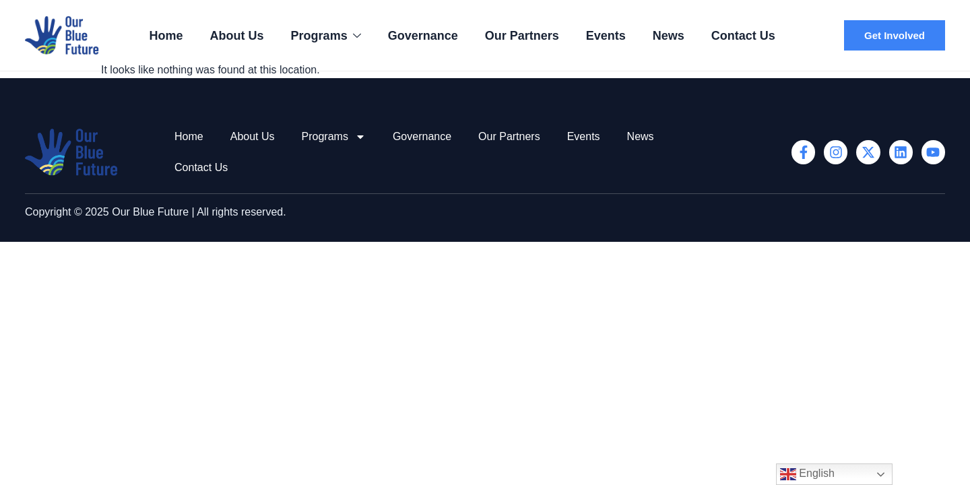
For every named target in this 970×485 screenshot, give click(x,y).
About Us (237, 35)
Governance (423, 35)
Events (606, 35)
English (807, 474)
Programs (326, 35)
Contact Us (743, 35)
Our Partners (522, 35)
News (668, 35)
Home (166, 35)
